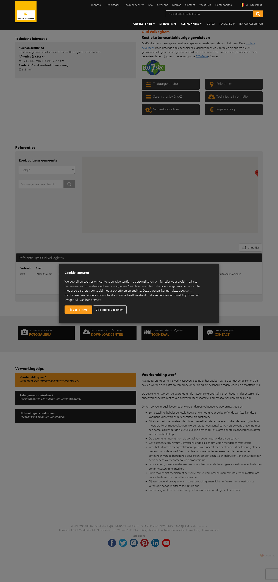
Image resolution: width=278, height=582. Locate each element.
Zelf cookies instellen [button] (110, 310)
